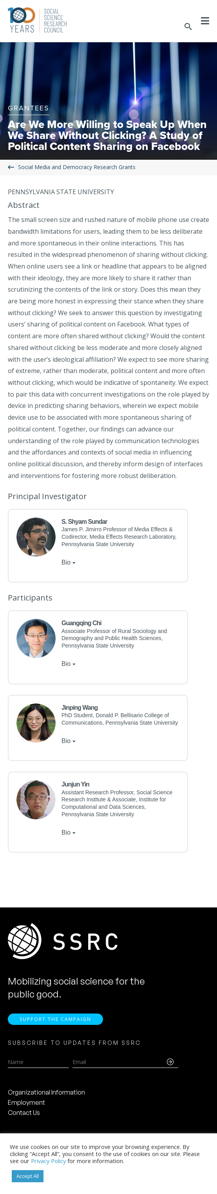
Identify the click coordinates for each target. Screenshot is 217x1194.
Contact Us (24, 1112)
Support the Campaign (55, 1019)
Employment (26, 1102)
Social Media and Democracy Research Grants (77, 167)
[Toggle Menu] (205, 21)
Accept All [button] (27, 1176)
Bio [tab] (66, 562)
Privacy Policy (48, 1161)
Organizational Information (46, 1092)
